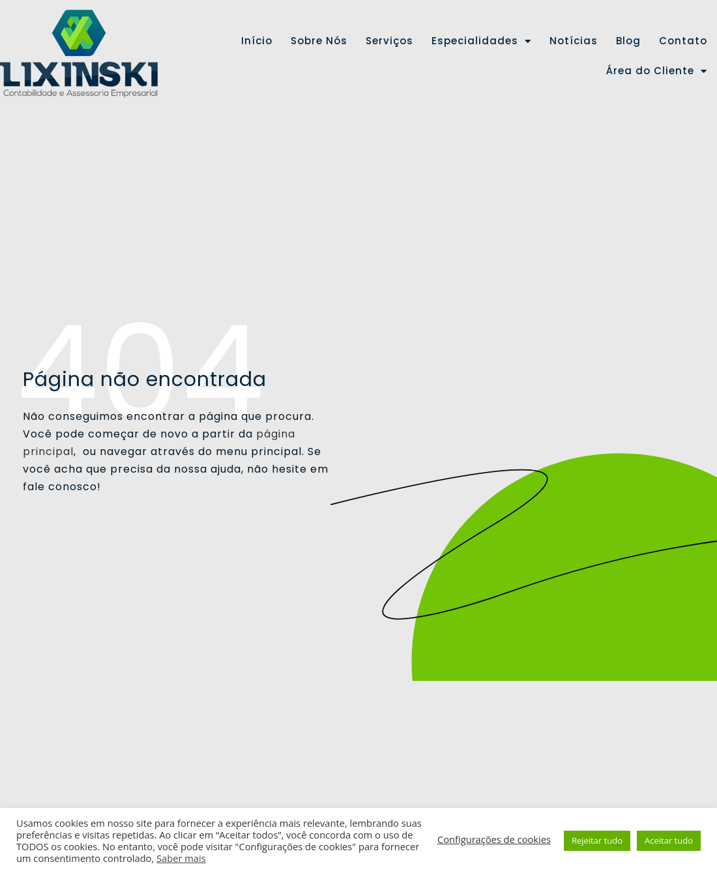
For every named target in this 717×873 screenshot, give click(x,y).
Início (256, 41)
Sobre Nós (319, 41)
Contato (683, 41)
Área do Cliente (656, 71)
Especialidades (481, 41)
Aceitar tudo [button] (669, 840)
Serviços (389, 41)
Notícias (573, 41)
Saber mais (181, 858)
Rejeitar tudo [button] (597, 840)
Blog (628, 41)
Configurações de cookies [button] (494, 839)
